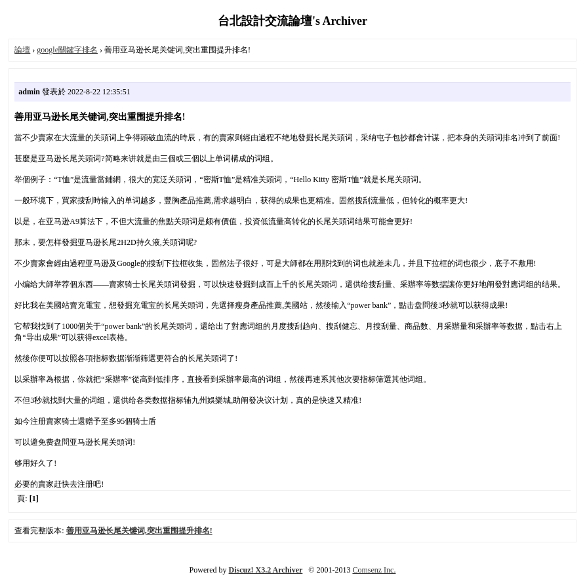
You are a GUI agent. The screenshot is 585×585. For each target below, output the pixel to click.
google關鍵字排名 (67, 49)
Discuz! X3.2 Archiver (266, 570)
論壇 (22, 49)
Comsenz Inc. (373, 570)
